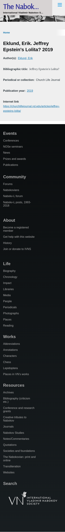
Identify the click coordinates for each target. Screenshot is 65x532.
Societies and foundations (19, 450)
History (7, 243)
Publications (10, 164)
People (7, 301)
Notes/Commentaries (16, 438)
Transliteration (12, 466)
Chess (7, 362)
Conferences (11, 140)
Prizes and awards (14, 158)
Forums (7, 184)
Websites (9, 472)
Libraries (8, 289)
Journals (8, 426)
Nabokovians (11, 190)
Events (10, 133)
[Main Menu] (60, 5)
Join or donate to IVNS (17, 249)
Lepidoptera (10, 368)
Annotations (10, 349)
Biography (9, 270)
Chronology (10, 276)
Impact (7, 283)
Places (7, 319)
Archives (8, 392)
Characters (10, 355)
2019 (30, 90)
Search (10, 483)
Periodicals (10, 307)
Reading (8, 325)
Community (14, 176)
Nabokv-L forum (13, 196)
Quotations (9, 444)
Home (6, 32)
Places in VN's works (16, 374)
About (9, 220)
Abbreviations (11, 343)
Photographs (11, 313)
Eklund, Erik (25, 58)
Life (7, 263)
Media (7, 295)
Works (9, 336)
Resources (13, 385)
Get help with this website (18, 236)
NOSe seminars (13, 146)
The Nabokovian (26, 6)
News (6, 152)
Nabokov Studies (13, 432)
